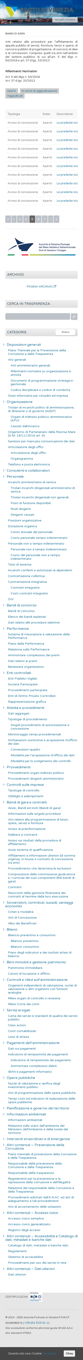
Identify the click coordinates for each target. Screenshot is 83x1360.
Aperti (11, 91)
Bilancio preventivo (25, 941)
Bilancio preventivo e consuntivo (32, 935)
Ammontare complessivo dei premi (34, 655)
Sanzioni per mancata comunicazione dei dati (41, 441)
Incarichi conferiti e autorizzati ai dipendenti (40, 570)
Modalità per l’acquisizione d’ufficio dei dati (43, 755)
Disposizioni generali (24, 344)
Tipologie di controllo (23, 790)
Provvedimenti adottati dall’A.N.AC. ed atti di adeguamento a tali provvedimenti (41, 1199)
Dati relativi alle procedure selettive (34, 622)
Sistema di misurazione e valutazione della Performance (39, 636)
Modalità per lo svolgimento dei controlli (40, 761)
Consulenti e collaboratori (28, 470)
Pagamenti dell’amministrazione (33, 1043)
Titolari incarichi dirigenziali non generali (40, 497)
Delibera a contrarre (22, 835)
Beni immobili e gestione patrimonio (36, 962)
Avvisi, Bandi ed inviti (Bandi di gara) (34, 808)
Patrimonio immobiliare (25, 968)
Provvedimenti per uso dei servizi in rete (37, 1263)
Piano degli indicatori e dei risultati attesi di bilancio (39, 954)
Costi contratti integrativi (29, 593)
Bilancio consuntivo (25, 947)
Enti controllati (19, 673)
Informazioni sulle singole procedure (34, 814)
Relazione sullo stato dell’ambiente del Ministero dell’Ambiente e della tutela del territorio (38, 1129)
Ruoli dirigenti (21, 509)
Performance (18, 628)
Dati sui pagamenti (22, 1048)
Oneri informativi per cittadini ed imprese (38, 396)
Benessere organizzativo (26, 667)
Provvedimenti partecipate (27, 690)
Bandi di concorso (22, 605)
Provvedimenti (19, 767)
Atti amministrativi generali (30, 365)
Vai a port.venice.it (65, 19)
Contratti (14, 887)
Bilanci (12, 929)
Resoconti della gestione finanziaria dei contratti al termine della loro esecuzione (38, 894)
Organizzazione (20, 402)
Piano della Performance (26, 644)
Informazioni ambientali (26, 1114)
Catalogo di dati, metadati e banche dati (38, 1245)
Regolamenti (17, 1251)
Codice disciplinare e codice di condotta (40, 390)
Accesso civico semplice (26, 1218)
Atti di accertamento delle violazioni (34, 1207)
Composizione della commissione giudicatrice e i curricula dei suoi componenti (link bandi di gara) (41, 877)
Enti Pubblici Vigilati (22, 678)
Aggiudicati (15, 96)
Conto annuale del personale (32, 532)
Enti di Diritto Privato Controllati (32, 696)
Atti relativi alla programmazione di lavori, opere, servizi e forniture (38, 821)
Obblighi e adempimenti (25, 796)
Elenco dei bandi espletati (27, 617)
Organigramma (22, 459)
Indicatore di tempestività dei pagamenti (38, 1054)
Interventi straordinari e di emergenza (38, 1139)
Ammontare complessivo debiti (34, 1066)
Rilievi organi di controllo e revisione (34, 998)
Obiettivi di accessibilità (25, 1257)
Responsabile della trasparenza (31, 1173)
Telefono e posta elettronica (29, 464)
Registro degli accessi (24, 1230)
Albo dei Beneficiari (22, 923)
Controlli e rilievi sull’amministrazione (37, 980)
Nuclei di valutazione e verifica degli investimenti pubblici (34, 1085)
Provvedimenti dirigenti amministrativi (36, 779)
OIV (11, 599)
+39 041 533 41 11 (37, 1323)
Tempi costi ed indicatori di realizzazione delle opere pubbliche (41, 1100)
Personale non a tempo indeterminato (36, 543)
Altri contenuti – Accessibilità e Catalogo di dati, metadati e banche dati (41, 1238)
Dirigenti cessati (22, 515)
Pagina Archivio (41, 286)
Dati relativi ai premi (22, 661)
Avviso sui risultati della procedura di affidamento (34, 842)
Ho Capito (49, 1353)
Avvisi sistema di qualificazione (30, 850)
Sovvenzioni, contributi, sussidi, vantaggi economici (39, 904)
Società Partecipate (23, 684)
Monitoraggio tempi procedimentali (34, 734)
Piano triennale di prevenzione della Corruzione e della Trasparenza (42, 1156)
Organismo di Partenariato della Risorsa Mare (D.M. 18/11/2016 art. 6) (41, 433)
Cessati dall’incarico (25, 426)
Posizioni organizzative (24, 520)
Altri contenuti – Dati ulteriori (31, 1269)
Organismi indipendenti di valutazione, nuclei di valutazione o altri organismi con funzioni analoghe (42, 989)
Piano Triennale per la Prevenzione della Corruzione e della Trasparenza (37, 352)
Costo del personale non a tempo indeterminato (35, 557)
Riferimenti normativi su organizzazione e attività (41, 373)
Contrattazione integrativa (27, 582)
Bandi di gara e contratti (27, 802)
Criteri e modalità (20, 912)
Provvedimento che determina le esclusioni (39, 868)
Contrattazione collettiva (26, 576)
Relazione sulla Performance (29, 649)
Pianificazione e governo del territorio (38, 1108)
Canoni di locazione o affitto (29, 974)
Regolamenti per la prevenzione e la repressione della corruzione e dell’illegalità (39, 1180)
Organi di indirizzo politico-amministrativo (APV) (41, 418)
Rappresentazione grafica (27, 702)
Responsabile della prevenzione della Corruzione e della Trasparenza (35, 1165)
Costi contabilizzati (22, 1031)
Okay (69, 1353)
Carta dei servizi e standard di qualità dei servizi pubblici (42, 1017)
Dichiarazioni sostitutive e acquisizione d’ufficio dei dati (42, 742)
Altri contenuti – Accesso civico (32, 1213)
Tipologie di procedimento (27, 719)
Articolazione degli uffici (25, 447)
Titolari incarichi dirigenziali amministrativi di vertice (43, 489)
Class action (17, 1025)
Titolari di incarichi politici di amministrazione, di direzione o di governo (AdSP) (41, 409)
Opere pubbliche (21, 1078)
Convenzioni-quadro (25, 749)
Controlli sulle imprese (25, 785)
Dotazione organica (22, 526)
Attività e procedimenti (25, 708)
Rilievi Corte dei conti (23, 1004)
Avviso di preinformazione (27, 829)
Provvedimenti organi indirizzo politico (36, 773)
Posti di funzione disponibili (31, 503)
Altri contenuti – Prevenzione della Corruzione (34, 1147)
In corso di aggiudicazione (39, 91)
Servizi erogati (18, 1010)
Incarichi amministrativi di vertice (32, 482)
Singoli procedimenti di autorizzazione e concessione (40, 726)
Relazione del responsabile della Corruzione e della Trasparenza (41, 1189)
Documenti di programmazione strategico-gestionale (42, 382)
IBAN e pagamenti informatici (30, 1072)
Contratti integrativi (25, 587)
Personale (15, 476)
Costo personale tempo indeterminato (39, 538)
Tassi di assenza (19, 564)
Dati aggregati (18, 713)
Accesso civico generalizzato (29, 1224)
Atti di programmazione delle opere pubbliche (42, 1093)
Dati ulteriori (17, 1274)
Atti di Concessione (22, 917)
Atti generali (17, 360)
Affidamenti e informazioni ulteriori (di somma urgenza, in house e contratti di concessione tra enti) (41, 859)
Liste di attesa (18, 1037)
